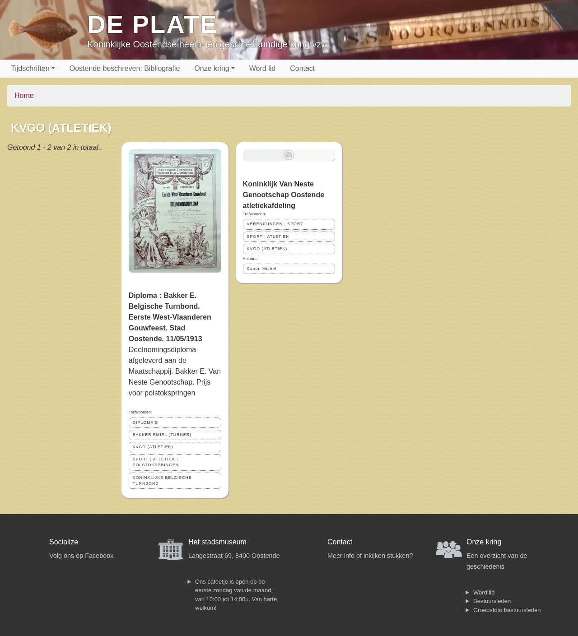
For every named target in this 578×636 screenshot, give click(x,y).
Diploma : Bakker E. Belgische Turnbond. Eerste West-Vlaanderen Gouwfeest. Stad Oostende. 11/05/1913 (170, 317)
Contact (302, 68)
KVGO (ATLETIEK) (153, 447)
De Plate (152, 24)
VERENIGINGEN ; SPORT (275, 224)
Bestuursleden (492, 601)
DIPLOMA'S (145, 422)
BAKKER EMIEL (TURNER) (162, 434)
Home (24, 95)
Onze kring (211, 68)
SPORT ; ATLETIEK (268, 236)
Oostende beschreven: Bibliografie (125, 68)
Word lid (262, 68)
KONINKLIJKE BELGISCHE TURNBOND (162, 480)
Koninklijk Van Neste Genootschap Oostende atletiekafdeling (283, 194)
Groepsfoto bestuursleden (507, 610)
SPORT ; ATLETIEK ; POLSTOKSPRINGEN (156, 462)
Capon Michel (262, 268)
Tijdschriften (30, 68)
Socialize (63, 542)
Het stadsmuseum (217, 542)
